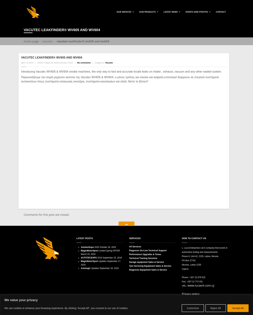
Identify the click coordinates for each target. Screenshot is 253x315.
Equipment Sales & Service (148, 270)
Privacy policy (190, 294)
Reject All (215, 308)
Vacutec (48, 41)
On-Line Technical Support (148, 250)
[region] (126, 305)
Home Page (31, 41)
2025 (90, 247)
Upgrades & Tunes (145, 254)
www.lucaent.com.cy (200, 285)
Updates (94, 261)
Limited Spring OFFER (100, 250)
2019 (91, 257)
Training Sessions (143, 258)
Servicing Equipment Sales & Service (150, 266)
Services (135, 246)
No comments (84, 62)
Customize (193, 308)
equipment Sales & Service (146, 262)
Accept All (238, 308)
